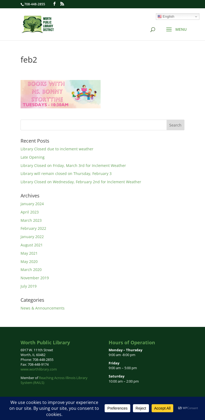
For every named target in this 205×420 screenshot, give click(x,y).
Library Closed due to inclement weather (57, 148)
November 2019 (35, 277)
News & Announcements (43, 308)
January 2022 (32, 236)
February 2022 (33, 228)
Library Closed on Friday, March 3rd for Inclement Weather (73, 165)
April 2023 (30, 212)
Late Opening (33, 157)
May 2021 (29, 253)
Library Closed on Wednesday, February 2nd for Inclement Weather (81, 181)
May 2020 (29, 261)
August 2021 (32, 244)
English (165, 16)
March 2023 (31, 220)
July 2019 (29, 286)
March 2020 (31, 269)
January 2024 (32, 203)
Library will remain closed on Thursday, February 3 (66, 173)
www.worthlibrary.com (39, 369)
